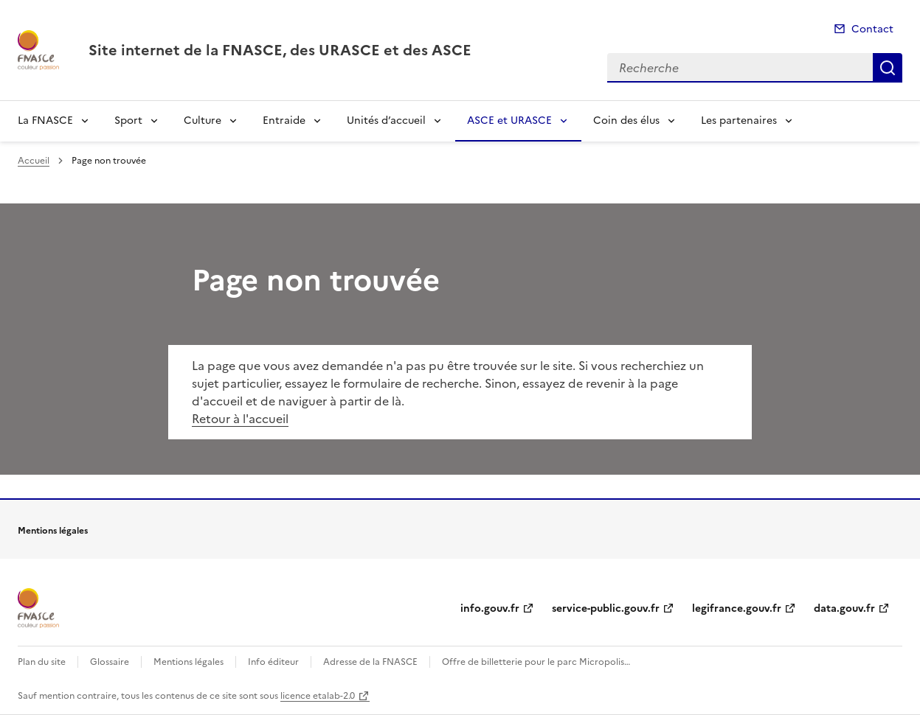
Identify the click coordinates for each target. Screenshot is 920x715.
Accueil (33, 160)
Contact (872, 29)
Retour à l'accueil (240, 419)
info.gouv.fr (489, 608)
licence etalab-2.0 (317, 695)
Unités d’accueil (386, 120)
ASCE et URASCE (509, 120)
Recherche (887, 68)
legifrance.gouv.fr (736, 608)
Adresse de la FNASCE (370, 662)
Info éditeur (273, 662)
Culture (202, 120)
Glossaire (109, 662)
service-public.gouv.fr (606, 608)
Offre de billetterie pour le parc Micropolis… (536, 662)
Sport (128, 120)
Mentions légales (188, 662)
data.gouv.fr (844, 608)
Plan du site (42, 662)
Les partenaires (739, 120)
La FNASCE (45, 120)
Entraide (284, 120)
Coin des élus (626, 120)
